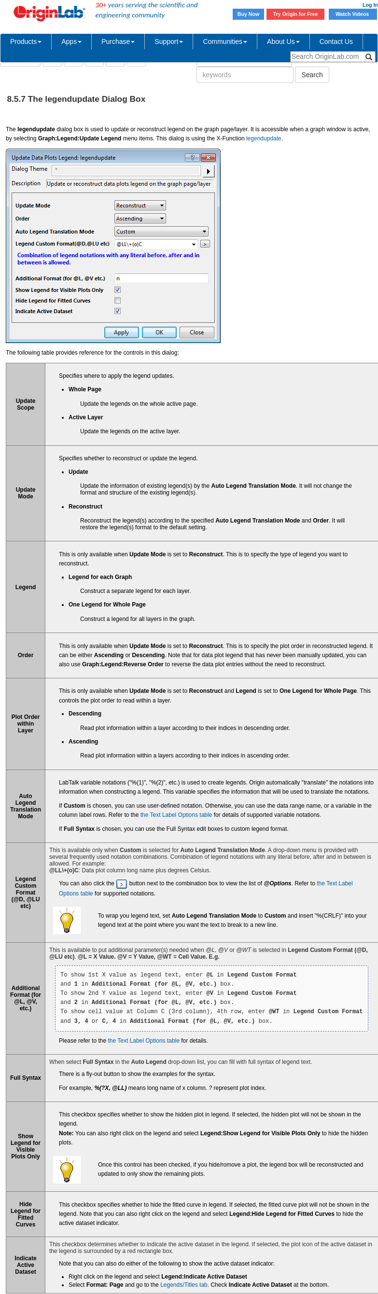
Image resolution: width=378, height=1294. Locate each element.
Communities (225, 41)
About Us (283, 41)
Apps (71, 41)
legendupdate (263, 138)
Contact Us (336, 41)
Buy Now (249, 14)
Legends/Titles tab (184, 1284)
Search (311, 75)
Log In (370, 5)
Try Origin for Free (295, 14)
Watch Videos (353, 14)
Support (168, 41)
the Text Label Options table (176, 815)
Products (26, 41)
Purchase (118, 41)
